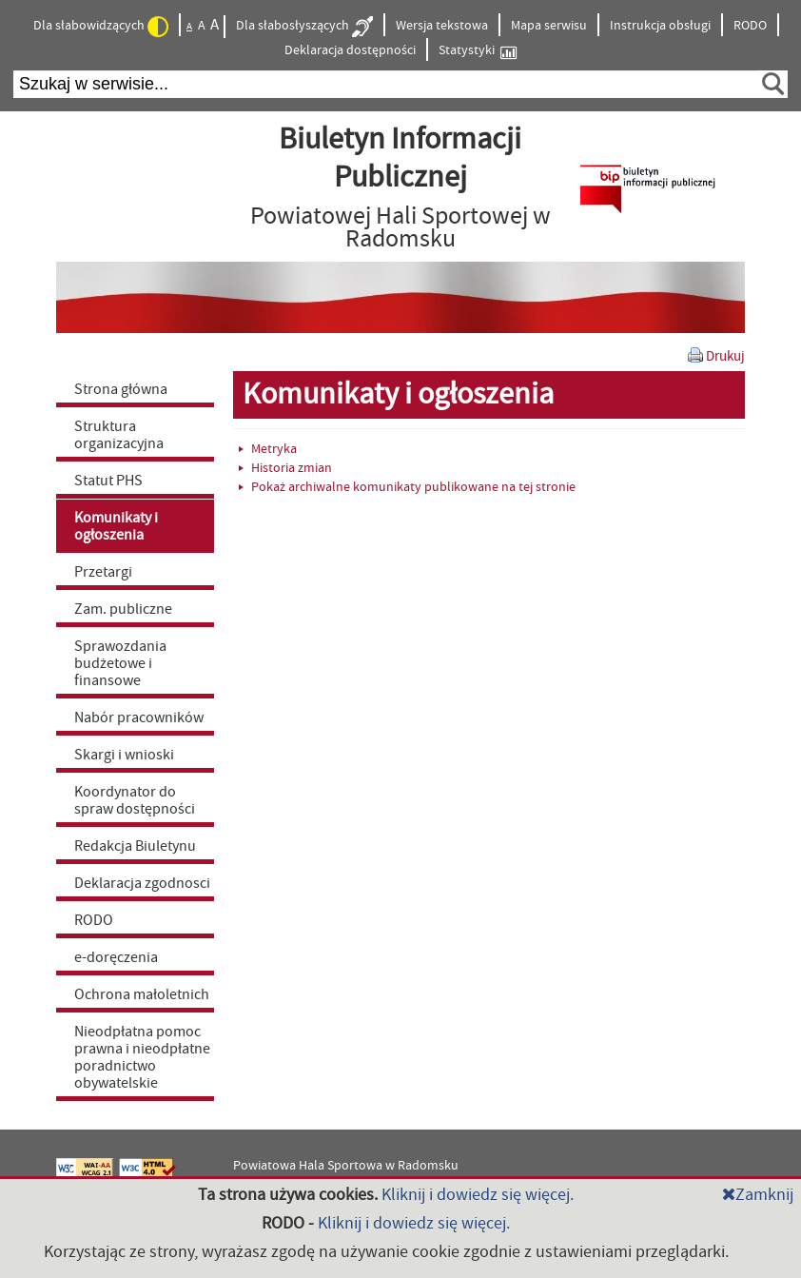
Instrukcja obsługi (660, 25)
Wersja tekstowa (442, 25)
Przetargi (103, 571)
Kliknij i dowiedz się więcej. (477, 1195)
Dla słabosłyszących (304, 26)
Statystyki (478, 51)
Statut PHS (108, 480)
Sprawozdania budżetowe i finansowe (120, 663)
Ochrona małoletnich (141, 994)
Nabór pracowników (139, 717)
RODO (750, 25)
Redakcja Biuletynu (135, 845)
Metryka (268, 449)
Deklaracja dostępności (350, 50)
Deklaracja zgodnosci (142, 883)
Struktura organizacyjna (119, 435)
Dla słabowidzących (100, 26)
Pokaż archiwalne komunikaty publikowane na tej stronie (407, 487)
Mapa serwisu (549, 25)
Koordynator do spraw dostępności (134, 800)
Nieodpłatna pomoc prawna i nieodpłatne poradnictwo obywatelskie (142, 1057)
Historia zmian (285, 468)
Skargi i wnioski (124, 754)
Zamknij (757, 1195)
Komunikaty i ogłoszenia (116, 526)
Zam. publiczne (123, 609)
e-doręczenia (116, 957)
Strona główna (120, 389)
